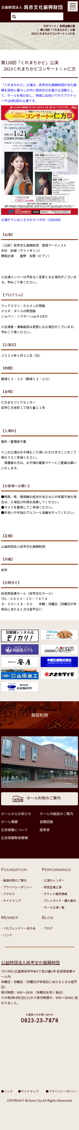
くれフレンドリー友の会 (19, 928)
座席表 (45, 829)
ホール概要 (9, 821)
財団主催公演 (67, 26)
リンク (7, 935)
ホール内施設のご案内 (56, 813)
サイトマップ (12, 900)
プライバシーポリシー (17, 887)
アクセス (9, 894)
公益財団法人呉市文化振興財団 (30, 962)
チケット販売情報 (55, 894)
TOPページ (49, 26)
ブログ (48, 928)
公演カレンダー (54, 880)
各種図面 (46, 821)
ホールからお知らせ (16, 813)
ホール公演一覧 (54, 907)
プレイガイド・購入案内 (60, 900)
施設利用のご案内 (15, 880)
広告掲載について (14, 829)
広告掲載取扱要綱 (14, 837)
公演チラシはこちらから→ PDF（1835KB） (32, 219)
